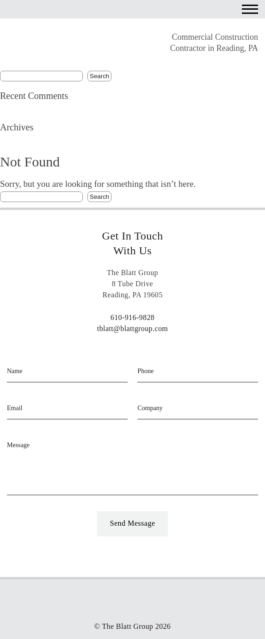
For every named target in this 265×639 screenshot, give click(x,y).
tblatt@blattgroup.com (132, 328)
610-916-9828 (132, 317)
